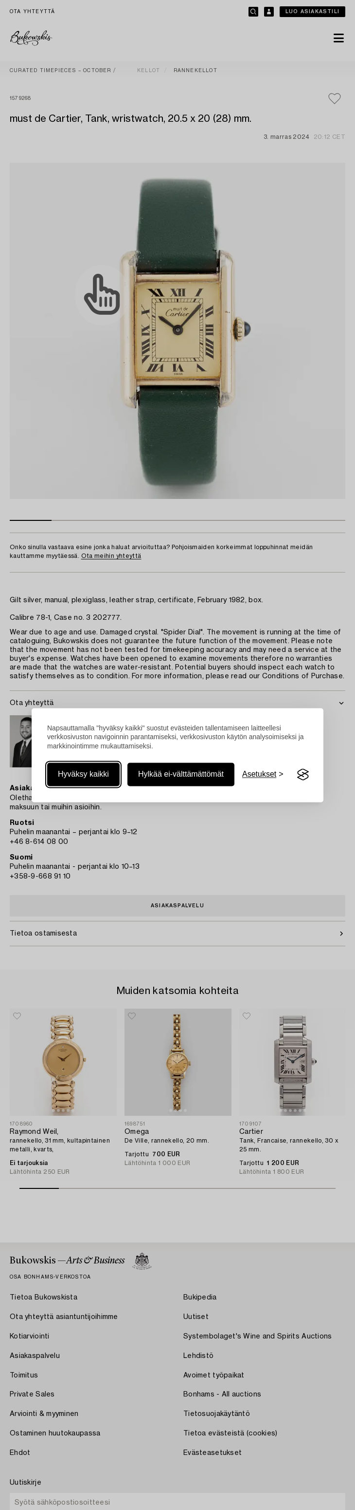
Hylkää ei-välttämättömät (181, 774)
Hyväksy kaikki (83, 774)
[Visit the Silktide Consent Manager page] (303, 774)
